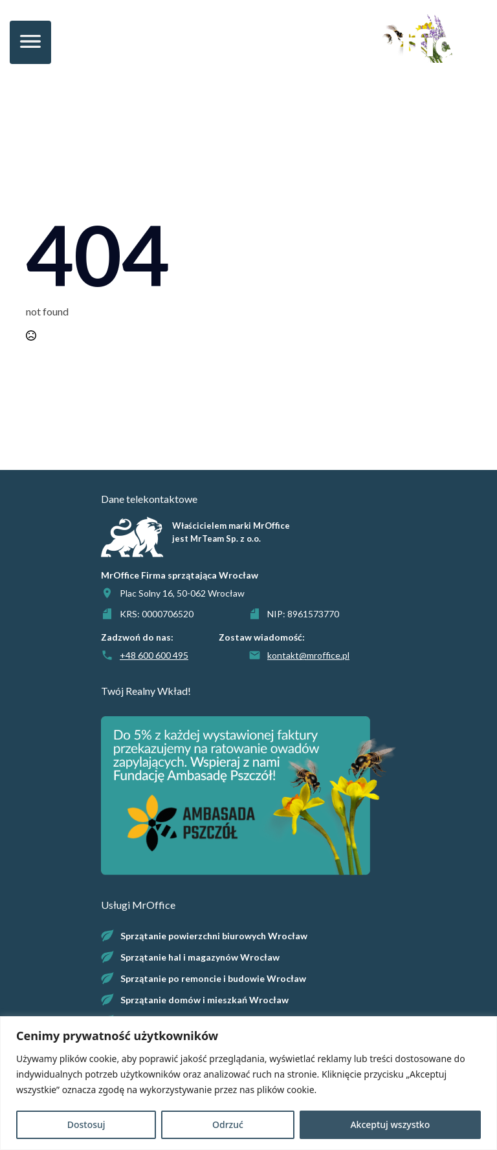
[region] (248, 1083)
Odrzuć (227, 1124)
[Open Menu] (30, 42)
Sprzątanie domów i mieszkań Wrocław (204, 999)
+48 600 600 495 (154, 655)
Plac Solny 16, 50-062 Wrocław (182, 593)
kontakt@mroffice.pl (308, 655)
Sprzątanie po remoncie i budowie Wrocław (213, 978)
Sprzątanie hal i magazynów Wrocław (200, 957)
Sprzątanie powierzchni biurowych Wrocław (213, 935)
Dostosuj (86, 1124)
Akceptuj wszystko (390, 1124)
